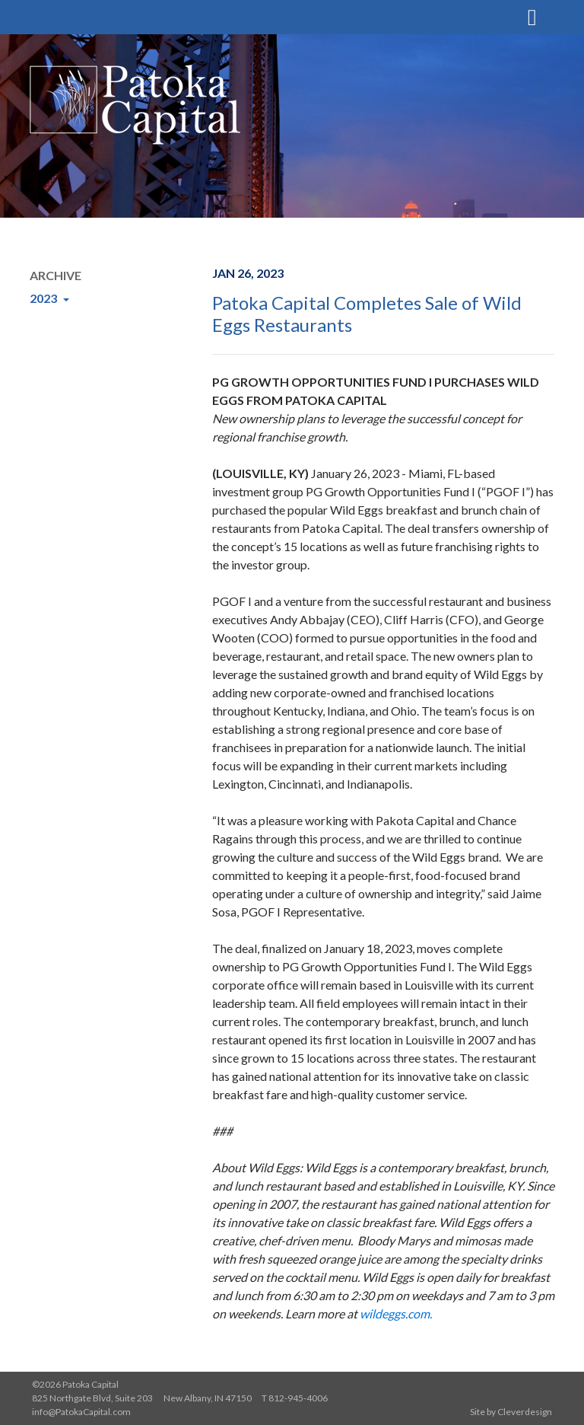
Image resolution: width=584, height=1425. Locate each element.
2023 (44, 298)
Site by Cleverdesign (511, 1411)
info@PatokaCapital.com (81, 1411)
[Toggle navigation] (532, 15)
